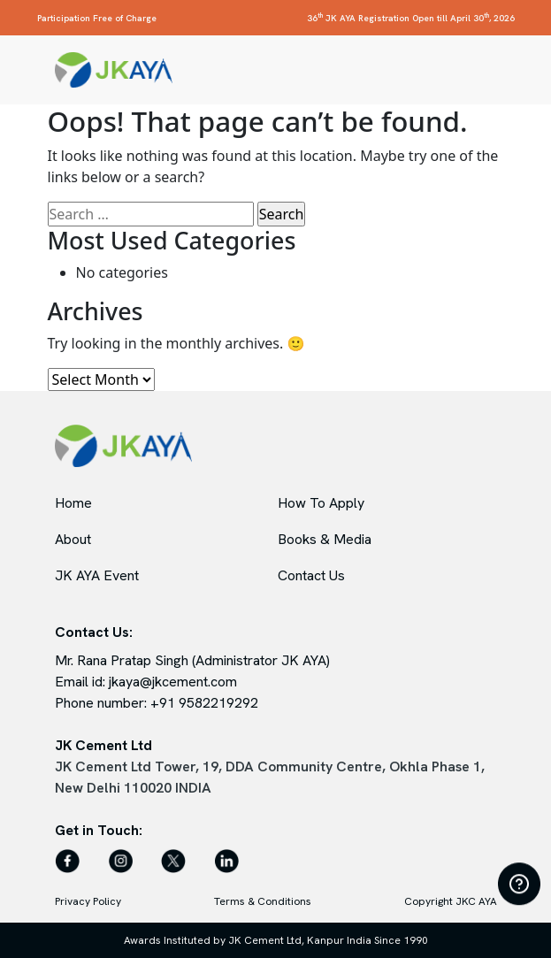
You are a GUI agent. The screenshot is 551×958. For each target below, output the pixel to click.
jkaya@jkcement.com (173, 681)
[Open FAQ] (519, 883)
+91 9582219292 (204, 703)
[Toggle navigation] (487, 70)
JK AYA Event (97, 575)
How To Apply (321, 503)
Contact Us (311, 575)
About (73, 539)
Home (73, 503)
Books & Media (324, 539)
